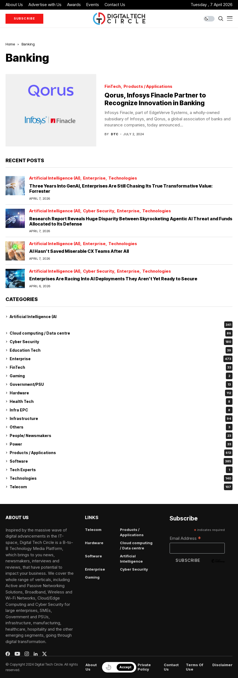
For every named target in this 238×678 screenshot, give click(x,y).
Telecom (121, 487)
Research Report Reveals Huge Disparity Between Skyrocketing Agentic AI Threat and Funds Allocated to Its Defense (130, 221)
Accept (125, 667)
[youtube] (17, 654)
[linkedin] (36, 654)
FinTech (113, 86)
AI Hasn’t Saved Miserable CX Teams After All (79, 251)
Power (121, 444)
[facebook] (8, 654)
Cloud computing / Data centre (121, 333)
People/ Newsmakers (121, 435)
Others (121, 427)
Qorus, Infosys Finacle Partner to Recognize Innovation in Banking (155, 99)
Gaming (121, 376)
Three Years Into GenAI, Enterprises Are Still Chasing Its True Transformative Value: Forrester (121, 188)
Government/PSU (121, 384)
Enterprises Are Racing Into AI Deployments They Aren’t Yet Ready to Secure (113, 278)
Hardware (121, 393)
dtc (114, 134)
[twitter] (44, 654)
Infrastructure (121, 418)
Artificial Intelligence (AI (33, 316)
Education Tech (121, 350)
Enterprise (94, 178)
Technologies (122, 178)
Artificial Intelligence (131, 559)
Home (10, 44)
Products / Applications (148, 86)
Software (121, 461)
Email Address (185, 538)
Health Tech (121, 401)
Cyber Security (98, 211)
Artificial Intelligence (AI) (54, 178)
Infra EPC (121, 410)
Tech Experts (121, 470)
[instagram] (27, 654)
